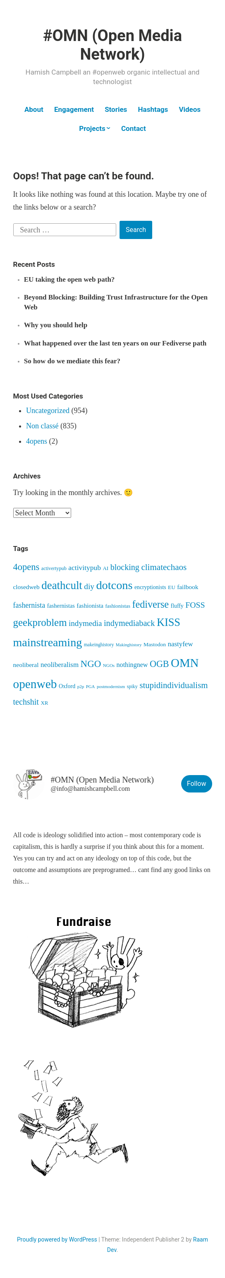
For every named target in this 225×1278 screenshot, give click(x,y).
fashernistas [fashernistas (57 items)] (61, 605)
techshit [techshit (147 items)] (26, 701)
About (33, 109)
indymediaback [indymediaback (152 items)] (129, 623)
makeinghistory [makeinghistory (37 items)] (99, 644)
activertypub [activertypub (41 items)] (54, 568)
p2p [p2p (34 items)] (80, 686)
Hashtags (153, 109)
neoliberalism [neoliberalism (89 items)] (60, 665)
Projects (92, 128)
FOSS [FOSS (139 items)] (195, 604)
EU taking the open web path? (69, 279)
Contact (133, 128)
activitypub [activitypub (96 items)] (84, 567)
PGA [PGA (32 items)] (90, 686)
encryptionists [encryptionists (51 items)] (150, 587)
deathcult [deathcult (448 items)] (61, 585)
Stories (116, 109)
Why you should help (56, 325)
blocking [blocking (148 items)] (124, 567)
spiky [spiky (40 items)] (132, 686)
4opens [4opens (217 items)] (26, 567)
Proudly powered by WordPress (57, 1239)
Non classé (42, 426)
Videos (190, 109)
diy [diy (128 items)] (89, 586)
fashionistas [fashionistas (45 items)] (117, 606)
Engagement (74, 109)
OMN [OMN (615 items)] (185, 662)
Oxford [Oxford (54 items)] (67, 686)
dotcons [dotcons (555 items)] (114, 585)
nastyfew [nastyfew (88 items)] (180, 644)
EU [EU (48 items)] (171, 587)
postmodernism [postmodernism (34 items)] (111, 686)
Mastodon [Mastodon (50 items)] (155, 644)
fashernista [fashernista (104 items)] (29, 605)
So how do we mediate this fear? (72, 361)
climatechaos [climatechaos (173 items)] (164, 567)
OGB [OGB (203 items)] (159, 664)
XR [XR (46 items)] (44, 703)
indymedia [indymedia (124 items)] (85, 623)
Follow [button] (196, 784)
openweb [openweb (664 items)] (35, 684)
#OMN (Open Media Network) (112, 45)
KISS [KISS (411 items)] (168, 622)
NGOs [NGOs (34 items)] (109, 665)
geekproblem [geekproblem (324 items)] (40, 622)
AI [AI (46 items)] (106, 568)
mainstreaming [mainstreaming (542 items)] (47, 642)
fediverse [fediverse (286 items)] (150, 604)
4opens (36, 441)
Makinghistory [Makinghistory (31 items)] (129, 645)
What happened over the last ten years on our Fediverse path (115, 343)
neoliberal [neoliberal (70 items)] (26, 664)
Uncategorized (47, 410)
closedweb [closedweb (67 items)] (26, 586)
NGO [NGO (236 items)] (91, 664)
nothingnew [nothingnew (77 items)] (132, 664)
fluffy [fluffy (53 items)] (177, 606)
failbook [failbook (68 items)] (187, 586)
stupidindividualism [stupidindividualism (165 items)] (173, 685)
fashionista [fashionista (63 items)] (90, 605)
